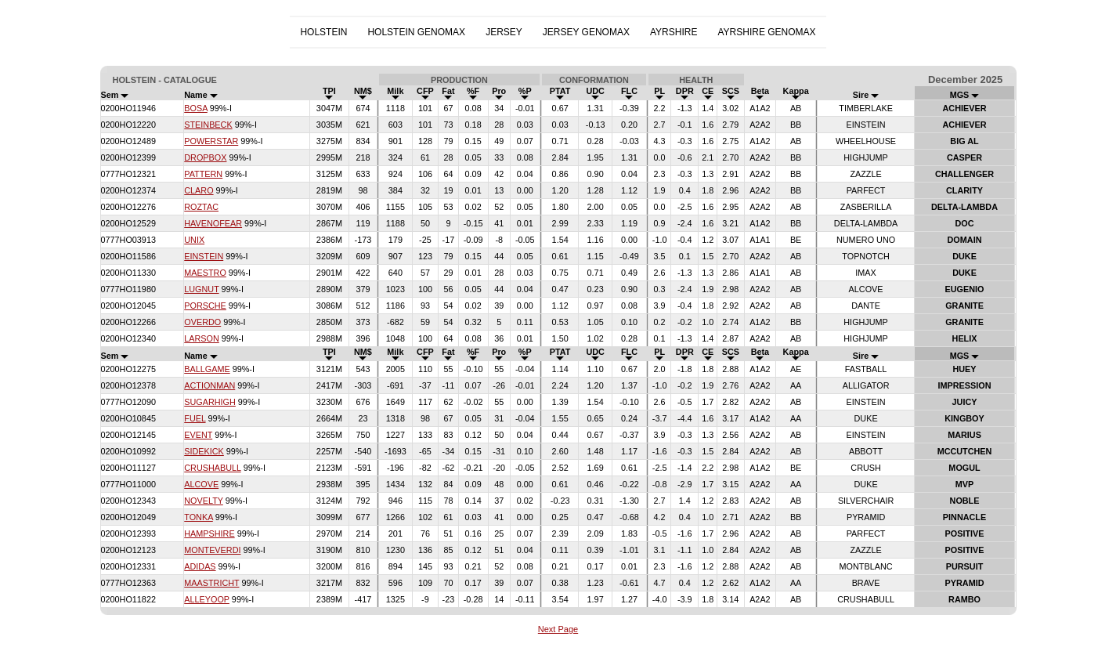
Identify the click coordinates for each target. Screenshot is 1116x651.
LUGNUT (201, 289)
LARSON (201, 338)
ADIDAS (199, 566)
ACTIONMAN (209, 385)
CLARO (198, 190)
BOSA (196, 108)
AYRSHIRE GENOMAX (766, 32)
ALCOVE (201, 484)
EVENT (198, 434)
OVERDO (202, 322)
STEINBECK (208, 124)
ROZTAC (201, 207)
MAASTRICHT (211, 583)
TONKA (198, 517)
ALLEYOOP (206, 599)
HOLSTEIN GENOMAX (416, 32)
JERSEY (504, 32)
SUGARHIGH (210, 402)
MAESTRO (205, 272)
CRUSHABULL (212, 467)
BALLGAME (206, 369)
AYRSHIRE (673, 32)
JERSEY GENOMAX (586, 32)
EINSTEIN (203, 256)
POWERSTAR (211, 141)
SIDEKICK (204, 451)
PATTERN (203, 174)
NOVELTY (203, 500)
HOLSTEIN (323, 32)
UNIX (194, 239)
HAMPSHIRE (209, 533)
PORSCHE (205, 305)
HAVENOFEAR (213, 223)
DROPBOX (205, 157)
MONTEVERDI (212, 550)
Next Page (558, 629)
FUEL (194, 418)
